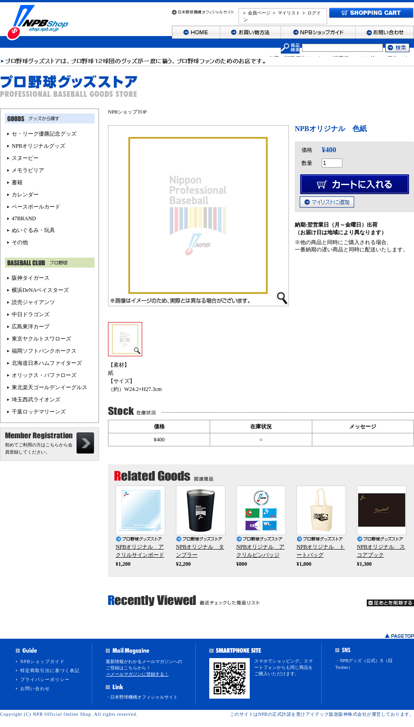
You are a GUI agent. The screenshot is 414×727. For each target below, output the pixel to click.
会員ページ (259, 12)
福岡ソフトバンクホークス (44, 351)
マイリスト (289, 12)
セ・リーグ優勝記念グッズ (44, 134)
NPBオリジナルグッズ (38, 146)
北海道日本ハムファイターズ (47, 363)
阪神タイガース (31, 278)
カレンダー (25, 194)
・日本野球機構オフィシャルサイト (142, 697)
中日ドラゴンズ (31, 314)
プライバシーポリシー (45, 679)
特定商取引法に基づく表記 (50, 670)
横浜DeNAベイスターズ (40, 290)
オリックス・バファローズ (44, 375)
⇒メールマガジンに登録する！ (137, 674)
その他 (20, 242)
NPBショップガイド (42, 661)
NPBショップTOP (127, 111)
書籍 (17, 182)
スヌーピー (25, 158)
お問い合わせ (35, 688)
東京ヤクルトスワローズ (41, 339)
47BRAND (24, 218)
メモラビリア (28, 170)
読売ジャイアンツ (33, 302)
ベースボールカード (36, 207)
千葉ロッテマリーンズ (39, 412)
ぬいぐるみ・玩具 (33, 230)
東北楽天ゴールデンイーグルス (49, 387)
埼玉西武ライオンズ (36, 399)
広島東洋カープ (31, 326)
